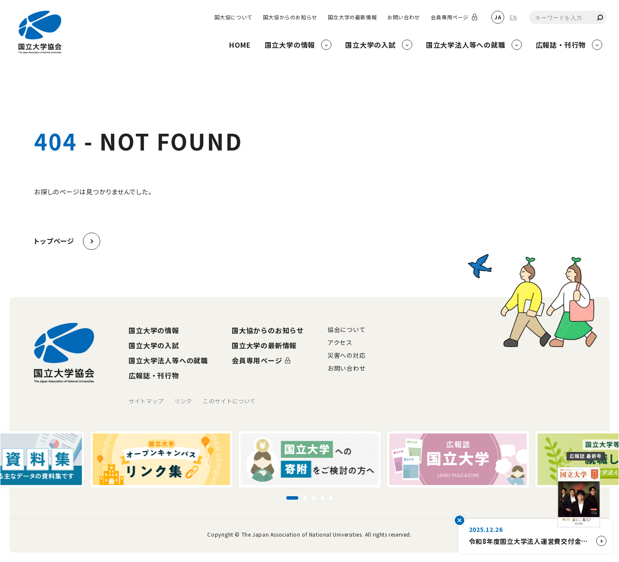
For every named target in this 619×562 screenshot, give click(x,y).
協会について (346, 329)
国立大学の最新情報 (352, 17)
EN (513, 17)
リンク (183, 401)
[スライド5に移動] (331, 498)
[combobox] (568, 17)
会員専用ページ (450, 17)
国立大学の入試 (154, 345)
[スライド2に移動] (305, 498)
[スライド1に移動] (292, 498)
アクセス (340, 342)
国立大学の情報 (154, 330)
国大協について (233, 17)
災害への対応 (346, 355)
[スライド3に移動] (314, 498)
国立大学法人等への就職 (168, 360)
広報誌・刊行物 (154, 375)
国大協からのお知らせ (290, 17)
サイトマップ (146, 401)
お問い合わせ (403, 17)
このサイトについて (229, 401)
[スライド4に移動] (322, 498)
